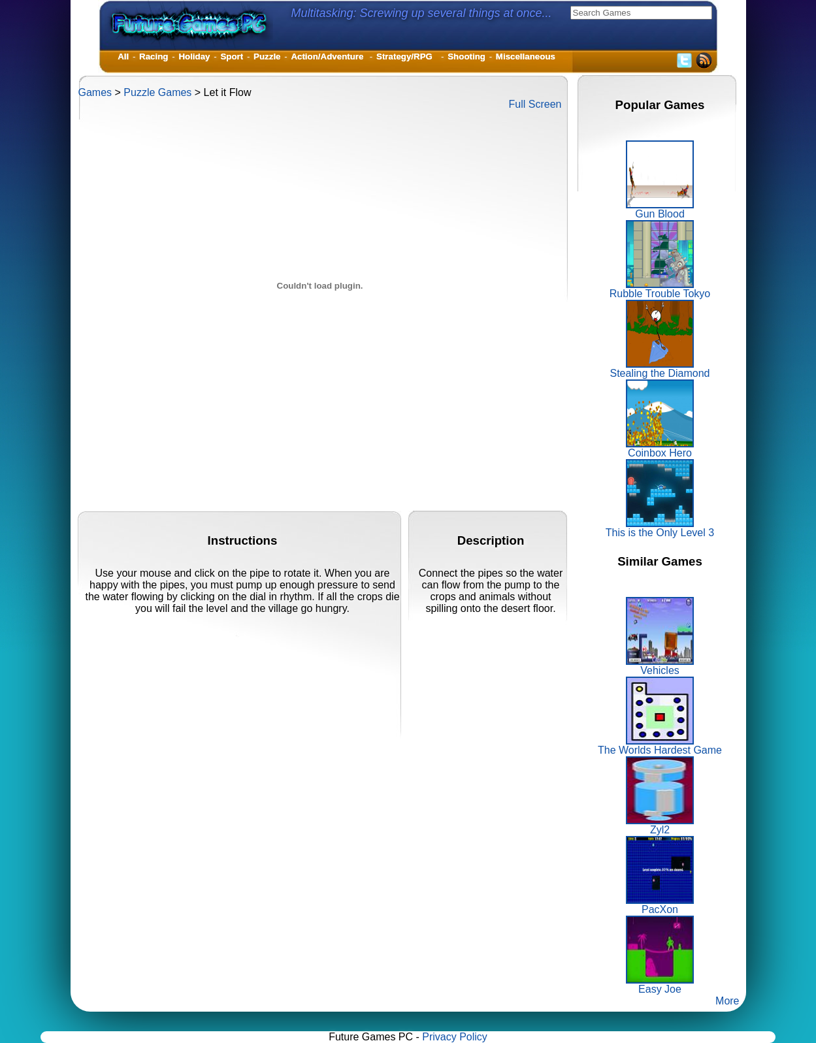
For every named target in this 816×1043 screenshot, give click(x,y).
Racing (153, 56)
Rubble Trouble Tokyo (660, 289)
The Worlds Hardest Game (660, 745)
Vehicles (660, 666)
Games (95, 92)
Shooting (466, 56)
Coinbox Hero (660, 448)
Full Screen (535, 104)
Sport (231, 56)
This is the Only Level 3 (660, 528)
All (123, 56)
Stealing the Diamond (660, 369)
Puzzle (266, 56)
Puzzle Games (157, 92)
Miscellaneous (525, 56)
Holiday (194, 56)
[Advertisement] (316, 481)
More (727, 1000)
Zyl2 (660, 825)
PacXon (660, 905)
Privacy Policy (454, 1036)
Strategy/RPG (406, 56)
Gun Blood (660, 209)
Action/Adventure (328, 56)
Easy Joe (660, 984)
